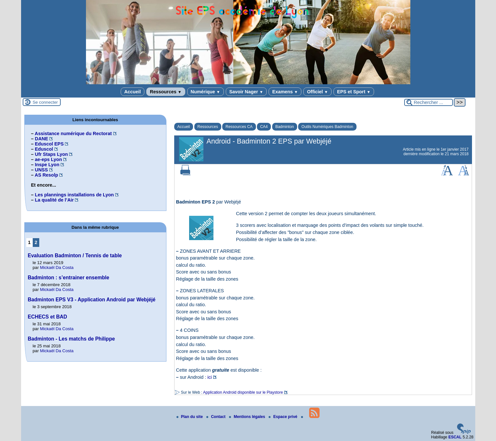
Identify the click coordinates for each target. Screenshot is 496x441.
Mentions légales (247, 416)
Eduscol (44, 149)
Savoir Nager (246, 91)
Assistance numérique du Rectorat (73, 133)
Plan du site (190, 416)
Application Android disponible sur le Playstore (243, 392)
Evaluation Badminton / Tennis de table (75, 255)
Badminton (284, 126)
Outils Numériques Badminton (327, 126)
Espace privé (283, 416)
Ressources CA (238, 126)
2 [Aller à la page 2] (36, 242)
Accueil (132, 91)
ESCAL (455, 437)
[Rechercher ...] (428, 102)
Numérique (205, 91)
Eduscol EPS (49, 143)
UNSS (41, 169)
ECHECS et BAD (47, 316)
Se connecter (45, 102)
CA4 (264, 126)
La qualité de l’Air (54, 200)
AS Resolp (46, 175)
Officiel (317, 91)
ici (209, 377)
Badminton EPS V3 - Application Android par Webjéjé (92, 299)
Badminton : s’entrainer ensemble (68, 277)
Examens (285, 91)
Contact (216, 416)
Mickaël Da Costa (56, 267)
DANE (41, 138)
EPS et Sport (353, 91)
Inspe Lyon (47, 164)
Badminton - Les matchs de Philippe (71, 339)
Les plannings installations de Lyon (74, 194)
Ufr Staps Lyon (51, 154)
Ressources (165, 91)
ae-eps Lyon (48, 159)
